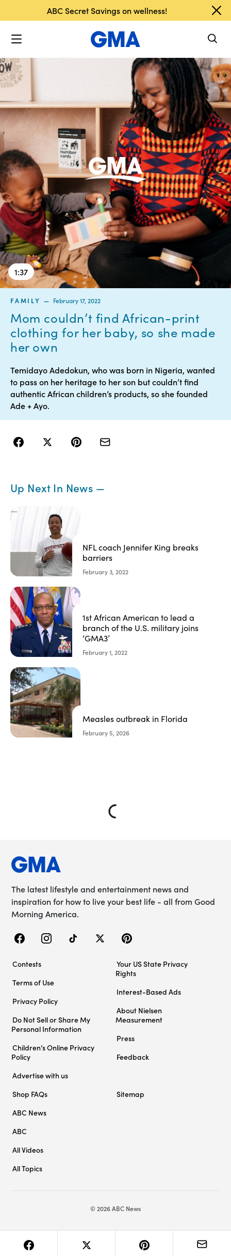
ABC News (29, 1112)
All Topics (27, 1168)
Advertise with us (40, 1075)
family (25, 300)
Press (126, 1038)
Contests (26, 964)
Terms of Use (33, 982)
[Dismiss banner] (216, 10)
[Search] (213, 39)
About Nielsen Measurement (139, 1015)
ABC (19, 1131)
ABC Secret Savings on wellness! (107, 10)
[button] (16, 39)
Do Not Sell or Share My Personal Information (50, 1024)
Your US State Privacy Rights (152, 968)
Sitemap (130, 1094)
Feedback (133, 1056)
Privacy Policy (35, 1001)
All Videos (27, 1149)
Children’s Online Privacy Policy (52, 1052)
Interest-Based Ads (149, 991)
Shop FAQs (29, 1094)
